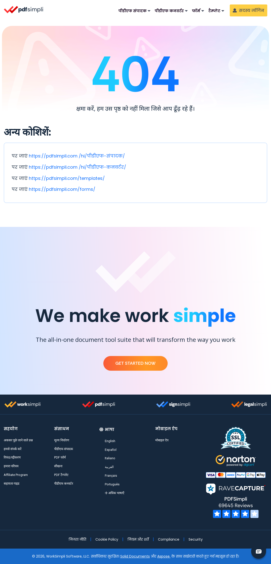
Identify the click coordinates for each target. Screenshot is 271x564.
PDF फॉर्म (60, 457)
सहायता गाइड (11, 483)
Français (111, 475)
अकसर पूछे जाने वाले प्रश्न (18, 440)
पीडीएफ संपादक (132, 10)
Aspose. (163, 556)
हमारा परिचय (11, 466)
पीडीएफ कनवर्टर (169, 10)
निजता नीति (77, 539)
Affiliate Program (16, 475)
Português (112, 484)
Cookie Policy (106, 539)
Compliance (168, 539)
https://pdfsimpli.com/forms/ (62, 189)
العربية (109, 467)
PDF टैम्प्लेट (61, 475)
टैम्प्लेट (214, 10)
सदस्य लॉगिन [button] (248, 10)
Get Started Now (135, 363)
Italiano (110, 458)
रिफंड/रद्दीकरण (12, 457)
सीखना (58, 466)
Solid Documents (135, 556)
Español (110, 450)
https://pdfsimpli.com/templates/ (67, 178)
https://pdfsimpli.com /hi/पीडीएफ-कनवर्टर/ (77, 167)
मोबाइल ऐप (161, 440)
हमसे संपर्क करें (12, 449)
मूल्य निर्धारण (61, 440)
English (110, 441)
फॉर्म (196, 10)
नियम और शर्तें (138, 539)
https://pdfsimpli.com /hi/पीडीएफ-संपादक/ (77, 156)
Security (196, 539)
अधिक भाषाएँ (114, 493)
